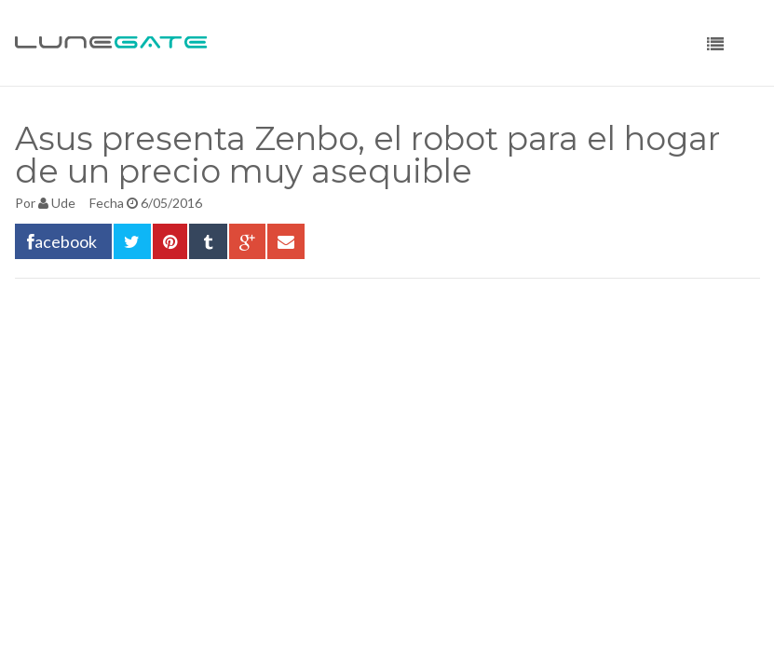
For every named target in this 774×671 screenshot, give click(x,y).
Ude (63, 203)
